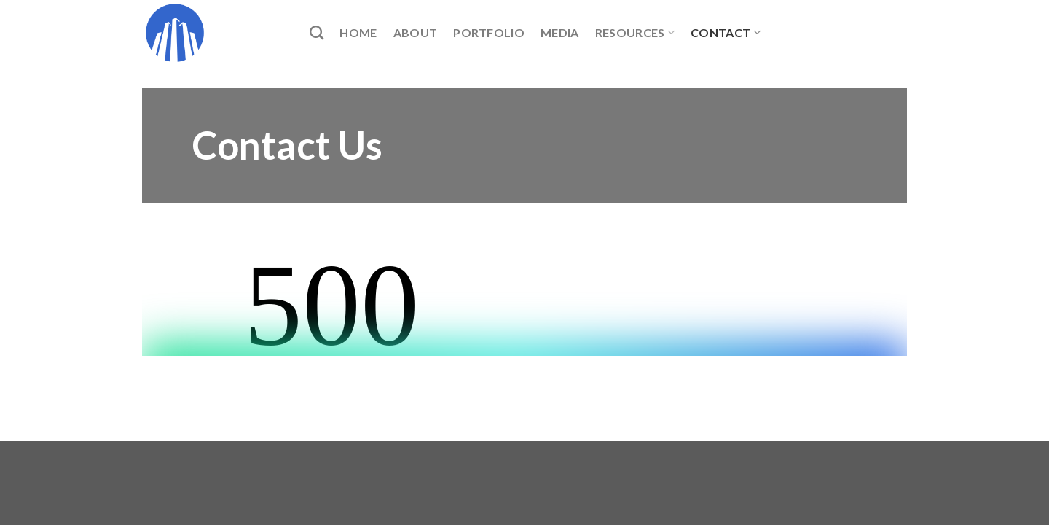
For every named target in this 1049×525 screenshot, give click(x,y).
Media (560, 32)
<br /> (524, 301)
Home (358, 32)
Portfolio (488, 32)
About (415, 32)
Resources (635, 33)
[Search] (316, 32)
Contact (726, 33)
